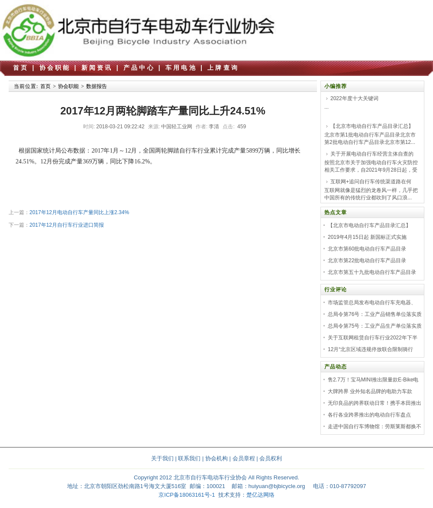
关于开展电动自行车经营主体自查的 (372, 154)
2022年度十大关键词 (354, 98)
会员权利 (270, 458)
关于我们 (162, 458)
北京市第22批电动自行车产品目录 (367, 260)
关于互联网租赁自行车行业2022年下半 (372, 338)
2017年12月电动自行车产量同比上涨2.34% (79, 212)
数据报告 (96, 86)
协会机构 (216, 458)
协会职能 (55, 67)
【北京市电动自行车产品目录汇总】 (372, 126)
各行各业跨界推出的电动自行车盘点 (369, 415)
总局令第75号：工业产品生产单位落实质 (375, 326)
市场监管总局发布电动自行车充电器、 (372, 303)
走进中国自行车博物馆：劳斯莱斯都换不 (374, 426)
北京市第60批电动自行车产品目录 (367, 249)
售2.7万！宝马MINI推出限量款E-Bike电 (373, 380)
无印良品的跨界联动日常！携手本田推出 (374, 403)
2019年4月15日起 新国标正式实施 (367, 237)
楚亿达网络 (260, 495)
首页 (21, 67)
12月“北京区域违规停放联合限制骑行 (370, 349)
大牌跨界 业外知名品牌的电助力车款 (370, 391)
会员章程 (244, 458)
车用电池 (181, 67)
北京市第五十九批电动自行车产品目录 (372, 272)
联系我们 (189, 458)
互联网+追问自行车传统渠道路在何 (370, 182)
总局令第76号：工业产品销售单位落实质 (375, 314)
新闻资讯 (97, 67)
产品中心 (139, 67)
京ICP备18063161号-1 (186, 495)
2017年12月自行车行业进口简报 (66, 225)
